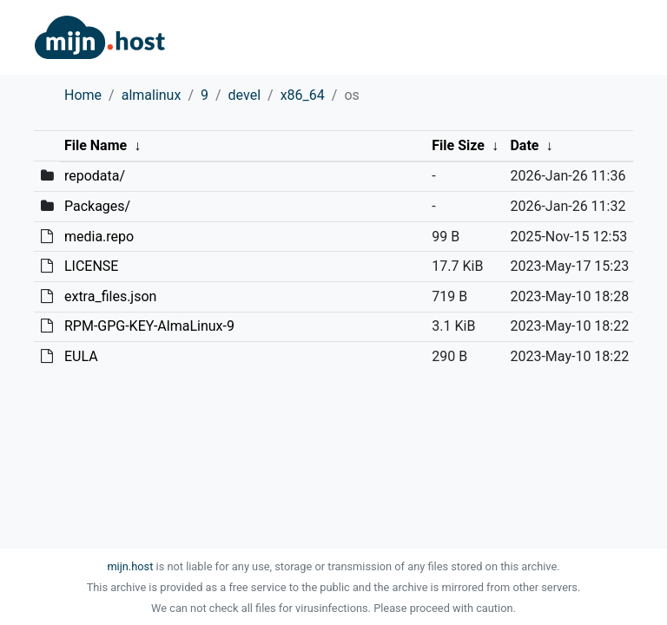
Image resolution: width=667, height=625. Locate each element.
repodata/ (94, 176)
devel (244, 95)
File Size (458, 145)
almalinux (152, 95)
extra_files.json (110, 296)
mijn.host (130, 566)
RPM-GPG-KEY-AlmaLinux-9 (149, 326)
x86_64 (303, 95)
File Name (95, 145)
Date (524, 145)
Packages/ (97, 206)
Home (83, 95)
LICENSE (91, 266)
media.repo (99, 236)
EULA (81, 356)
